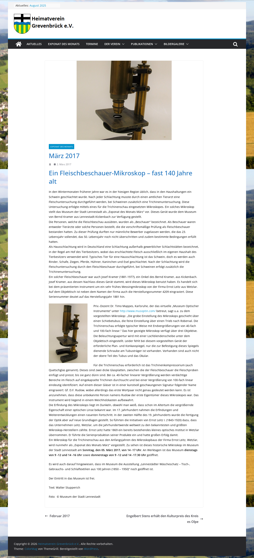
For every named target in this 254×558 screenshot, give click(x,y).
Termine (92, 44)
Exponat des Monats (64, 44)
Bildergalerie (174, 44)
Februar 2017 (57, 516)
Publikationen (142, 44)
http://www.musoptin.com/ (138, 311)
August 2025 (38, 5)
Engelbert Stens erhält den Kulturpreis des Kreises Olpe (164, 519)
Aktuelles (34, 44)
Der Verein (112, 44)
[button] (122, 44)
